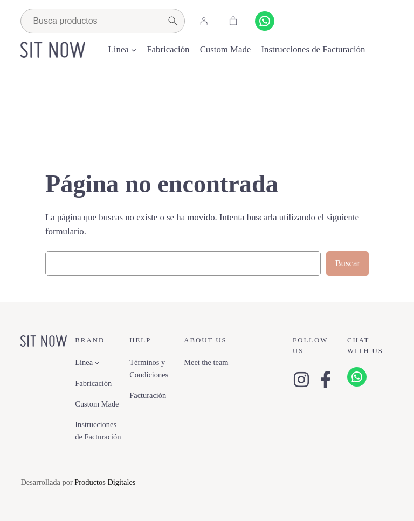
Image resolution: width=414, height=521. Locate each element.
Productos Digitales (104, 482)
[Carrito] (233, 21)
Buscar (347, 263)
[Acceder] (203, 21)
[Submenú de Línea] (133, 49)
